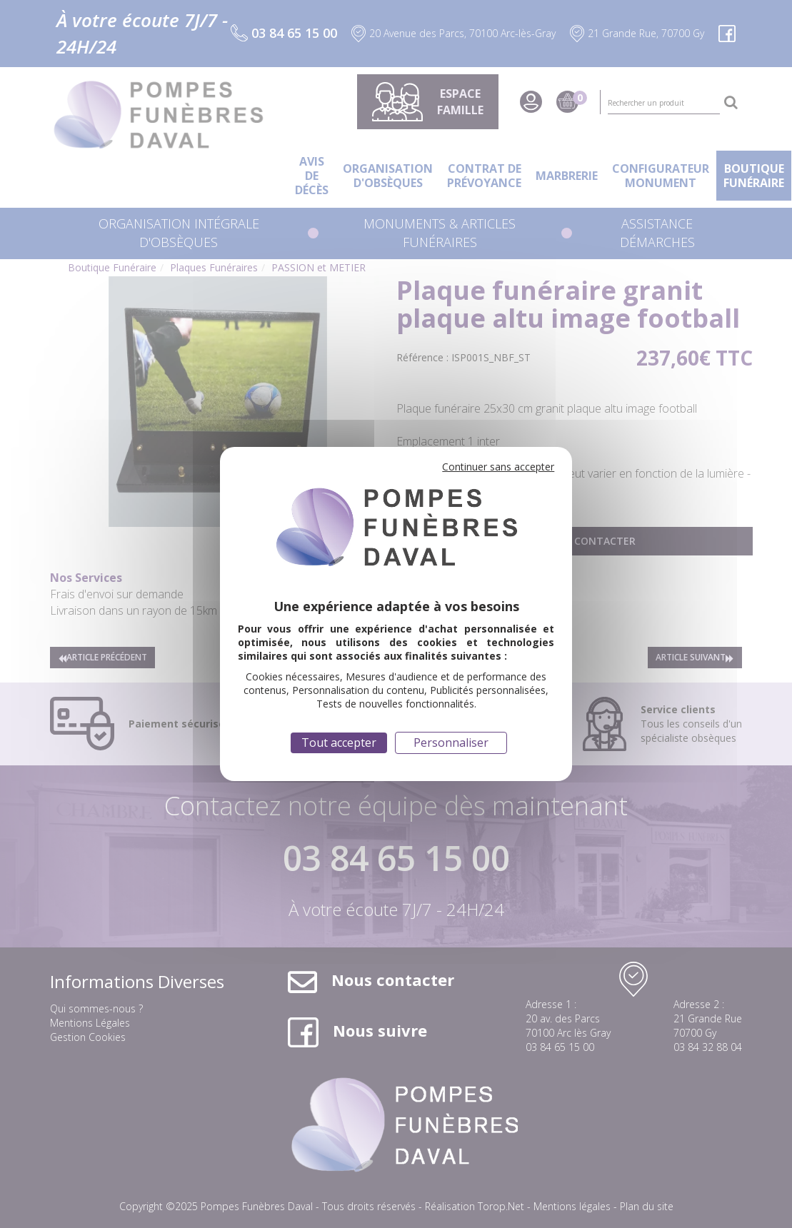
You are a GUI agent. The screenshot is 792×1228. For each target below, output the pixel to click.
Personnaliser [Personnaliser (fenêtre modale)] (450, 742)
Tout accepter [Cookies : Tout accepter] (338, 742)
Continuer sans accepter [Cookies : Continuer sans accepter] (498, 466)
